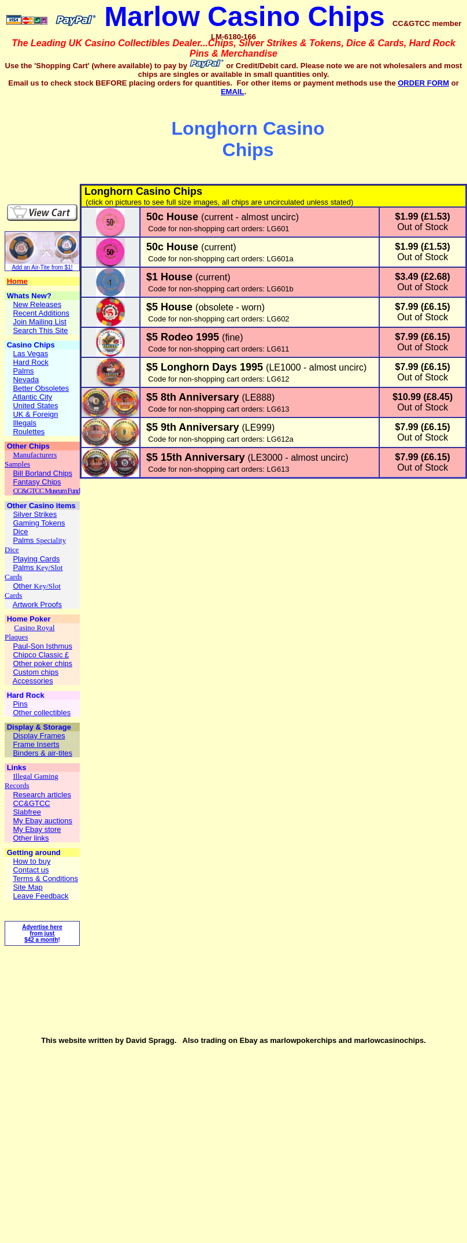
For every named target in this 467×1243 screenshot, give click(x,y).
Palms (24, 540)
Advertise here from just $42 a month (42, 933)
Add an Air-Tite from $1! (42, 267)
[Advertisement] (72, 140)
